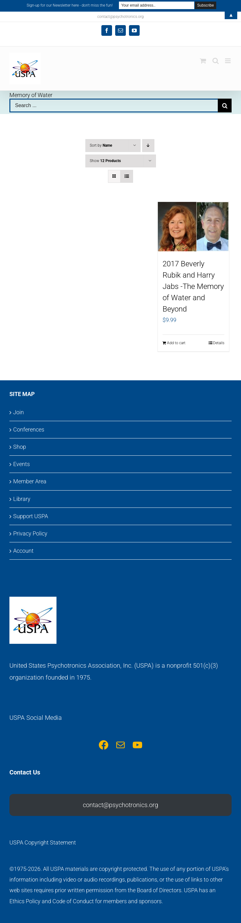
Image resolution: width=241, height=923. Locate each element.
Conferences (28, 429)
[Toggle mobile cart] (203, 60)
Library (21, 499)
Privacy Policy (30, 533)
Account (23, 550)
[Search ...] (113, 105)
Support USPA (30, 516)
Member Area (29, 481)
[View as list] (126, 176)
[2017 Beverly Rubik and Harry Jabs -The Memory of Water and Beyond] (193, 227)
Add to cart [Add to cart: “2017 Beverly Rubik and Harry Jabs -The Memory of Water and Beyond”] (176, 343)
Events (21, 464)
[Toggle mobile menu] (228, 60)
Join (18, 412)
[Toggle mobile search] (215, 60)
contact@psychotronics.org (120, 805)
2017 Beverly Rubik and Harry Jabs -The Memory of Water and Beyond (193, 286)
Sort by (101, 145)
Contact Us (24, 772)
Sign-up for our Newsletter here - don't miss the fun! (70, 5)
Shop (19, 446)
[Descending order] (148, 145)
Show (105, 161)
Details (218, 343)
